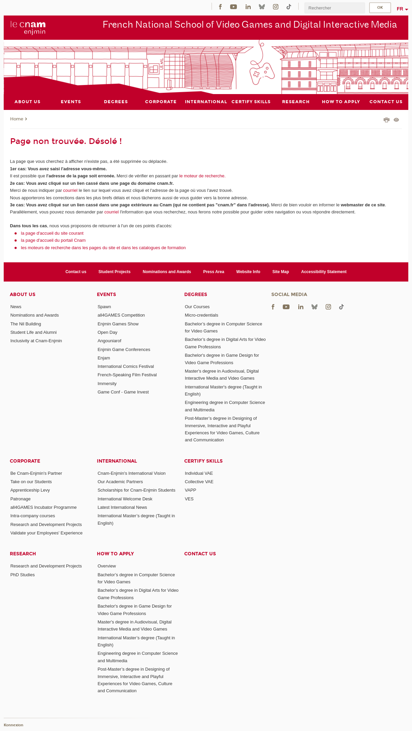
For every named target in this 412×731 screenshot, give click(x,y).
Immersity (107, 383)
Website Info (248, 271)
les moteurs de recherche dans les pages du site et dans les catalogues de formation (103, 247)
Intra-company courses (32, 515)
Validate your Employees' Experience (46, 532)
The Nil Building (25, 323)
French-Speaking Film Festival (127, 374)
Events (106, 294)
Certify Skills (203, 461)
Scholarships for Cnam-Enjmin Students (136, 490)
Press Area (213, 271)
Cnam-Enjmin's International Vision (132, 473)
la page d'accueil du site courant (52, 233)
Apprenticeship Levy (30, 490)
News (16, 306)
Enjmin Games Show (118, 323)
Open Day (107, 332)
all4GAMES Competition (121, 315)
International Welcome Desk (125, 498)
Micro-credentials (201, 315)
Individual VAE (199, 473)
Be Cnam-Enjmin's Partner (36, 473)
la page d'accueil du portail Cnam (53, 240)
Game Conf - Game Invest (123, 391)
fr (400, 8)
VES (189, 498)
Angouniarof (109, 340)
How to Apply (115, 554)
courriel (70, 190)
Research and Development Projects (46, 524)
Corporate (25, 461)
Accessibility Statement (324, 271)
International (117, 461)
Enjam (104, 357)
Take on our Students (31, 481)
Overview (107, 565)
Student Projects (115, 271)
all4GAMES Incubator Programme (43, 507)
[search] (334, 7)
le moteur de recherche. (202, 175)
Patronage (20, 498)
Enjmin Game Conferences (124, 349)
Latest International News (122, 507)
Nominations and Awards (167, 271)
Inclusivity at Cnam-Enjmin (36, 340)
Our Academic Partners (120, 481)
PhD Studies (22, 574)
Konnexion (13, 725)
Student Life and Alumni (33, 332)
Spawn (104, 306)
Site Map (280, 271)
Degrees (195, 294)
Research (23, 554)
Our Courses (197, 306)
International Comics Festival (126, 366)
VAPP (190, 490)
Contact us (75, 271)
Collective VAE (199, 481)
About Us (22, 294)
